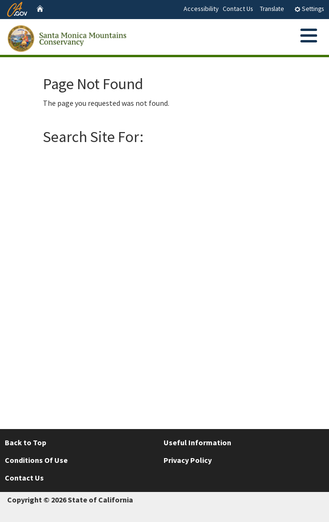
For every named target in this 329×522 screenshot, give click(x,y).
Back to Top (25, 442)
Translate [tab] (272, 9)
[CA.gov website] (17, 8)
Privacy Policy (188, 460)
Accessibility (201, 8)
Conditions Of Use (36, 460)
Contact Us (238, 8)
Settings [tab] (309, 9)
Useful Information (197, 442)
